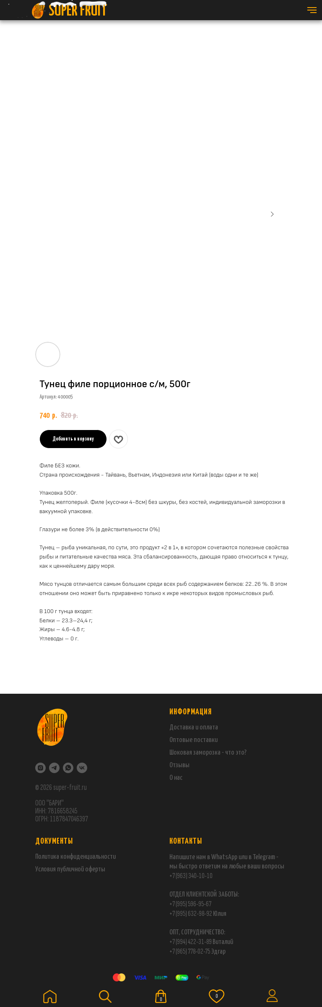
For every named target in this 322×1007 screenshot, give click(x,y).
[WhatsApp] (68, 768)
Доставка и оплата (193, 727)
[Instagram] (40, 768)
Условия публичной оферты (70, 869)
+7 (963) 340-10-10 (191, 875)
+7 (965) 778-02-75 (190, 951)
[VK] (82, 768)
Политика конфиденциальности (75, 856)
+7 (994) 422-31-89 (190, 941)
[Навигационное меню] (312, 10)
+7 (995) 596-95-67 (190, 903)
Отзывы (179, 765)
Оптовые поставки (193, 740)
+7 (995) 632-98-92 (190, 913)
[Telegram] (54, 768)
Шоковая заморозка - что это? (208, 752)
